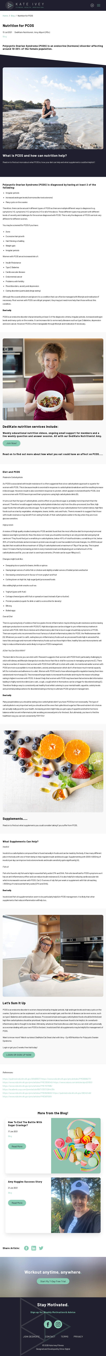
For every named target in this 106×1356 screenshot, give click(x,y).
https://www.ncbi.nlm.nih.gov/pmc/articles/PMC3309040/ (28, 1082)
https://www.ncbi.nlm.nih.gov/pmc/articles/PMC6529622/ (28, 1093)
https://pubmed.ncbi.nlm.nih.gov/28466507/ (22, 1078)
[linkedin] (33, 1248)
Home (5, 15)
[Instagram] (58, 1324)
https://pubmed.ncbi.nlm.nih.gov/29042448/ (72, 1093)
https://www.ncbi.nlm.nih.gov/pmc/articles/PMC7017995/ (27, 1086)
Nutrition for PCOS (25, 15)
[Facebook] (48, 1324)
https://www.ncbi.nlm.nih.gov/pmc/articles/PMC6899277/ (66, 1078)
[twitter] (41, 1248)
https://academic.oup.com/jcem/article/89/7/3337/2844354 (29, 1089)
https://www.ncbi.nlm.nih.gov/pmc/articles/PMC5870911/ (27, 1096)
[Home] (25, 5)
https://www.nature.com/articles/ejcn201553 (72, 1082)
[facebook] (26, 1248)
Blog (13, 15)
